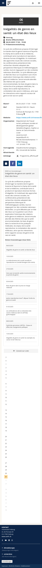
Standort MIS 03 (22, 107)
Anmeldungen (7, 561)
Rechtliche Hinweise (14, 566)
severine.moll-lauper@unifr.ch (22, 136)
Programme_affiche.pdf (29, 156)
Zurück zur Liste (22, 351)
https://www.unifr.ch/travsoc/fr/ (27, 117)
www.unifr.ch (6, 536)
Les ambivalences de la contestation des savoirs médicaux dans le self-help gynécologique (18, 312)
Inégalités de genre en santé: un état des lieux (20, 250)
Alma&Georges (9, 548)
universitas (8, 554)
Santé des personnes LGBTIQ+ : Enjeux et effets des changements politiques (19, 326)
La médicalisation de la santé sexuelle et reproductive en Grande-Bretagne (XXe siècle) (20, 261)
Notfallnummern (25, 566)
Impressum (5, 566)
